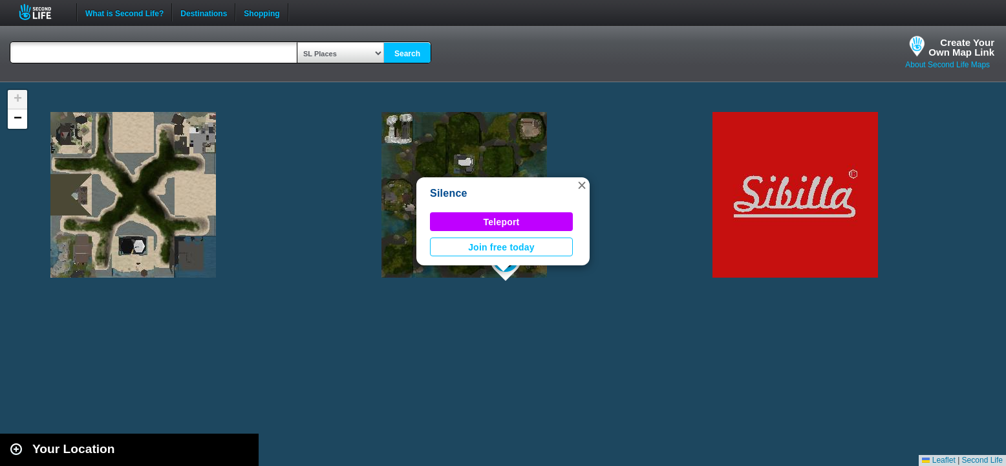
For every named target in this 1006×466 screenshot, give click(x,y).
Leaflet (938, 460)
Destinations (203, 12)
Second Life (42, 12)
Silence (448, 193)
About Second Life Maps (947, 64)
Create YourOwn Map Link (961, 47)
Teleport (502, 222)
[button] (582, 185)
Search (407, 53)
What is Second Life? (124, 12)
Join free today (501, 247)
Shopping (261, 12)
